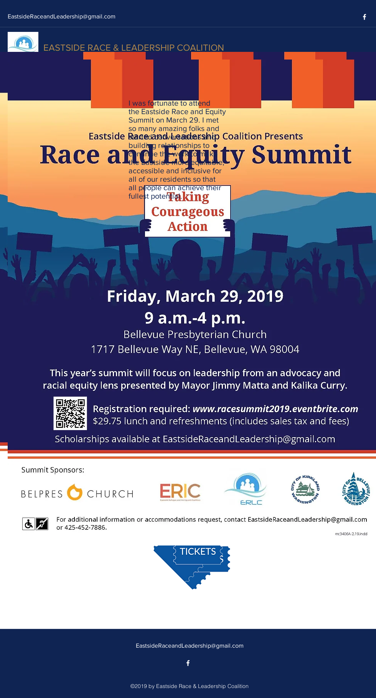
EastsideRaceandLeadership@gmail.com (61, 16)
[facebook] (364, 17)
